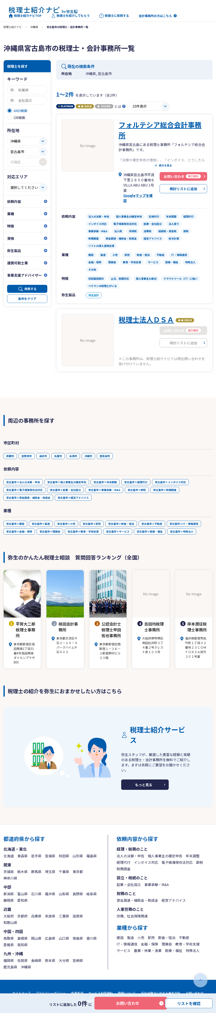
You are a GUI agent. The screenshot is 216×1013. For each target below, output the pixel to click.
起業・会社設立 (129, 884)
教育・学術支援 (187, 944)
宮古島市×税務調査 (164, 490)
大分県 (64, 960)
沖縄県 (34, 27)
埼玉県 (50, 871)
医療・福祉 (173, 950)
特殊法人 (193, 950)
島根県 (22, 938)
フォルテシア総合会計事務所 (160, 130)
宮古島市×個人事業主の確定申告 (66, 482)
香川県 (91, 938)
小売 (140, 937)
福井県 (50, 893)
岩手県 (36, 855)
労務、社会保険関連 (132, 916)
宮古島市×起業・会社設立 (65, 490)
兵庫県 (36, 916)
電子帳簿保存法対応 (177, 862)
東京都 (78, 871)
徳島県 (78, 938)
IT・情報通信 (127, 944)
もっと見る (143, 784)
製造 (130, 937)
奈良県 (50, 916)
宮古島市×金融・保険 (19, 531)
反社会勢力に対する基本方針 (160, 993)
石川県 (36, 893)
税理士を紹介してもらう (70, 16)
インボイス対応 (146, 862)
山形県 (78, 855)
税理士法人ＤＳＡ (146, 319)
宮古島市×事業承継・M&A (104, 490)
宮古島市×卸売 (92, 523)
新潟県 (8, 893)
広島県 (50, 938)
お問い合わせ (127, 1003)
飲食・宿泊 (166, 937)
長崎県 (36, 960)
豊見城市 (105, 456)
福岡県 (8, 960)
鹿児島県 (10, 966)
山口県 (64, 938)
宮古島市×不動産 (151, 523)
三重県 (64, 916)
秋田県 (64, 855)
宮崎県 (78, 960)
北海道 (8, 855)
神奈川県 (10, 878)
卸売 (151, 937)
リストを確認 (188, 1003)
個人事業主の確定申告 (165, 855)
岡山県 (36, 938)
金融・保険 (149, 944)
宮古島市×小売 (66, 523)
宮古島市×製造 (41, 523)
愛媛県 (8, 944)
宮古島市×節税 (137, 490)
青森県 (22, 855)
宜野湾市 (26, 456)
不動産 (184, 937)
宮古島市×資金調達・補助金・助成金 (28, 497)
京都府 (22, 916)
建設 (120, 937)
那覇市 (10, 456)
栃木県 (22, 871)
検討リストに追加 (183, 188)
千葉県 (64, 871)
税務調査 (123, 868)
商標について (127, 993)
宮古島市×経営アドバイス (73, 497)
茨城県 (8, 871)
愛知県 (22, 900)
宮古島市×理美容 (50, 531)
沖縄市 (88, 456)
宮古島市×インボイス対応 (170, 482)
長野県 (78, 893)
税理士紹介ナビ (12, 27)
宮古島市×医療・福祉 (150, 531)
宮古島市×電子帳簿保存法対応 (24, 490)
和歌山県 (10, 922)
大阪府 (8, 916)
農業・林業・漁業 (148, 950)
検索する (30, 289)
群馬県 (36, 871)
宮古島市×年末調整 (105, 482)
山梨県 (64, 893)
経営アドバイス (174, 900)
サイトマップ (21, 993)
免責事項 (77, 993)
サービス (123, 950)
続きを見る (165, 165)
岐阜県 (91, 893)
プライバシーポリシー (51, 993)
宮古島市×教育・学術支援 (83, 531)
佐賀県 (22, 960)
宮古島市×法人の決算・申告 (23, 482)
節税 (199, 862)
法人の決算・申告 (130, 855)
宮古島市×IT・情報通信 (184, 523)
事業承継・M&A (156, 884)
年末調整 (193, 855)
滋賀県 (78, 916)
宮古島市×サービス (117, 531)
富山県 (22, 893)
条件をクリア (27, 298)
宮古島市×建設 (15, 523)
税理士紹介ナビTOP (25, 16)
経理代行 (123, 862)
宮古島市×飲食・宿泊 (121, 523)
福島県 (91, 855)
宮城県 (50, 855)
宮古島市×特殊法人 (181, 531)
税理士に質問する (114, 16)
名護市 (58, 456)
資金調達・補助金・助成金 (137, 900)
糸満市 (73, 456)
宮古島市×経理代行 (136, 482)
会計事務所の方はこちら (155, 16)
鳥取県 (8, 938)
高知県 (22, 944)
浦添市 (43, 456)
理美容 (167, 944)
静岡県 (8, 900)
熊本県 (50, 960)
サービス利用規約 (100, 993)
